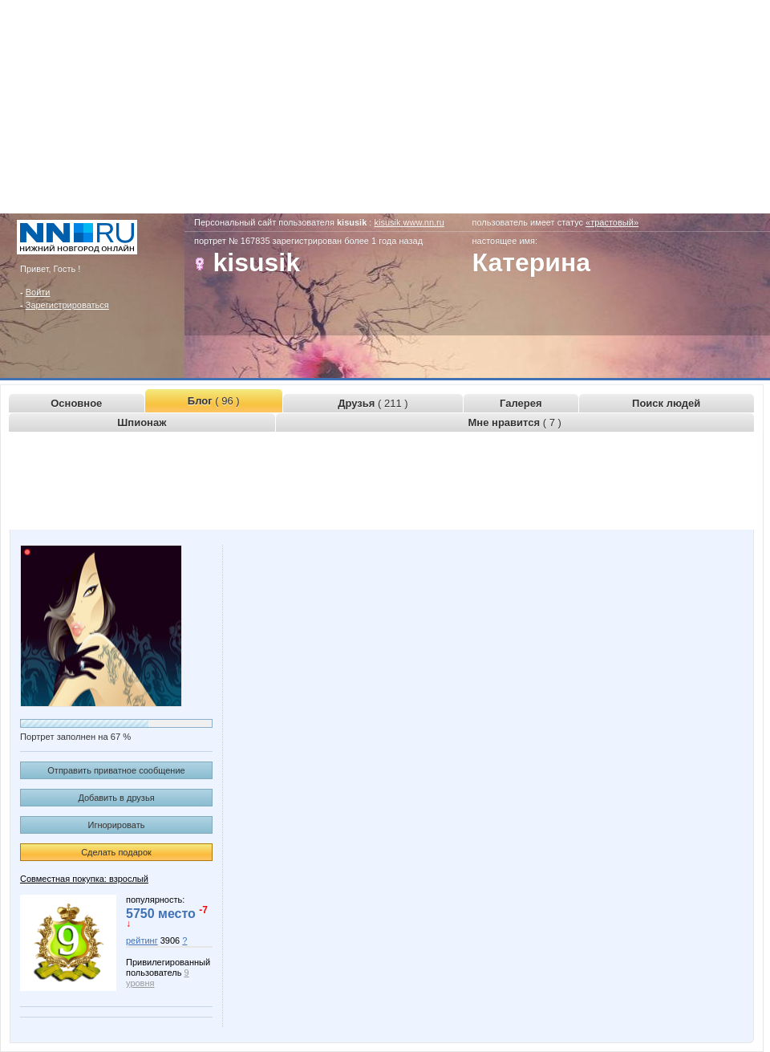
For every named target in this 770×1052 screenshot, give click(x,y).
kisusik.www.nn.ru (409, 222)
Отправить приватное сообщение (115, 770)
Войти (38, 292)
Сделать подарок (116, 852)
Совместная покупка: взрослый (84, 878)
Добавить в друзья (116, 797)
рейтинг (142, 940)
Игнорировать (116, 825)
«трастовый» (612, 222)
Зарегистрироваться (67, 305)
